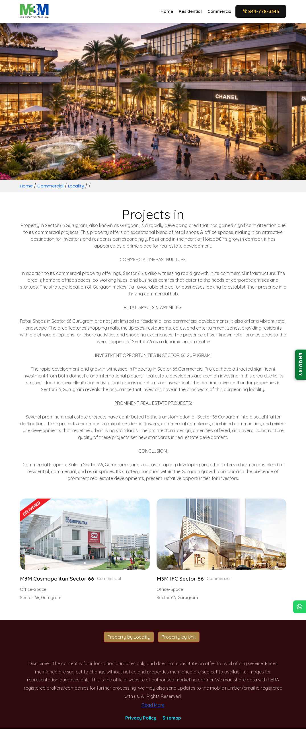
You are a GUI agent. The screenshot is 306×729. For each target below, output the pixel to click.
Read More (153, 705)
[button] (84, 563)
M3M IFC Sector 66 (182, 578)
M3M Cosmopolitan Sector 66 (60, 578)
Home (167, 11)
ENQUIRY (300, 364)
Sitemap (172, 718)
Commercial (220, 11)
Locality (78, 186)
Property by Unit (179, 637)
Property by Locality (129, 637)
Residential (190, 11)
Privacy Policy (140, 718)
